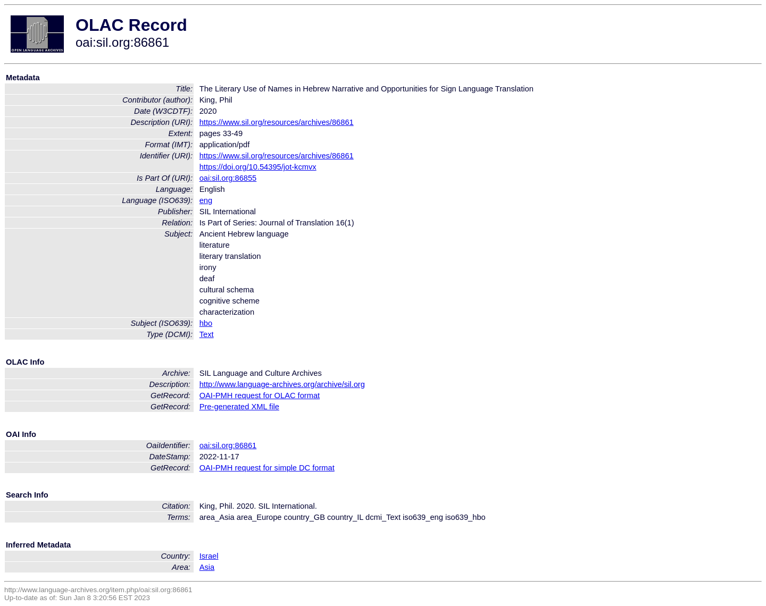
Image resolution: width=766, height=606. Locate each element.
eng (205, 200)
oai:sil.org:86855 (228, 178)
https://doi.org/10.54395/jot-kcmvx (258, 167)
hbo (205, 323)
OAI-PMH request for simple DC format (267, 468)
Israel (209, 556)
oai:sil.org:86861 (228, 445)
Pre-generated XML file (239, 406)
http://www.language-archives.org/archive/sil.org (282, 384)
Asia (207, 567)
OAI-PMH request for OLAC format (259, 395)
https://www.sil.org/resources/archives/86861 (276, 122)
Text (206, 334)
